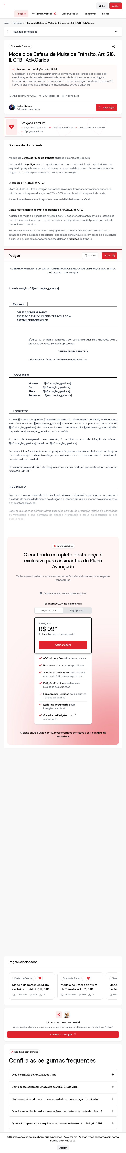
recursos (74, 239)
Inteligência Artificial (44, 13)
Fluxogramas (90, 13)
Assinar (115, 5)
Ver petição (106, 107)
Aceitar (63, 1147)
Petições (21, 13)
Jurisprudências (70, 13)
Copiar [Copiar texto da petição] (90, 255)
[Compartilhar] (114, 46)
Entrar (102, 5)
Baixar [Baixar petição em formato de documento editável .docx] (110, 255)
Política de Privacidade (62, 1140)
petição (31, 164)
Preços (105, 13)
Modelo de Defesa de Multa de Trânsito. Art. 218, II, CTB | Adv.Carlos (60, 22)
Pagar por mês (49, 610)
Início (6, 22)
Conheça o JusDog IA (63, 1034)
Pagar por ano (77, 610)
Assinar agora (63, 645)
